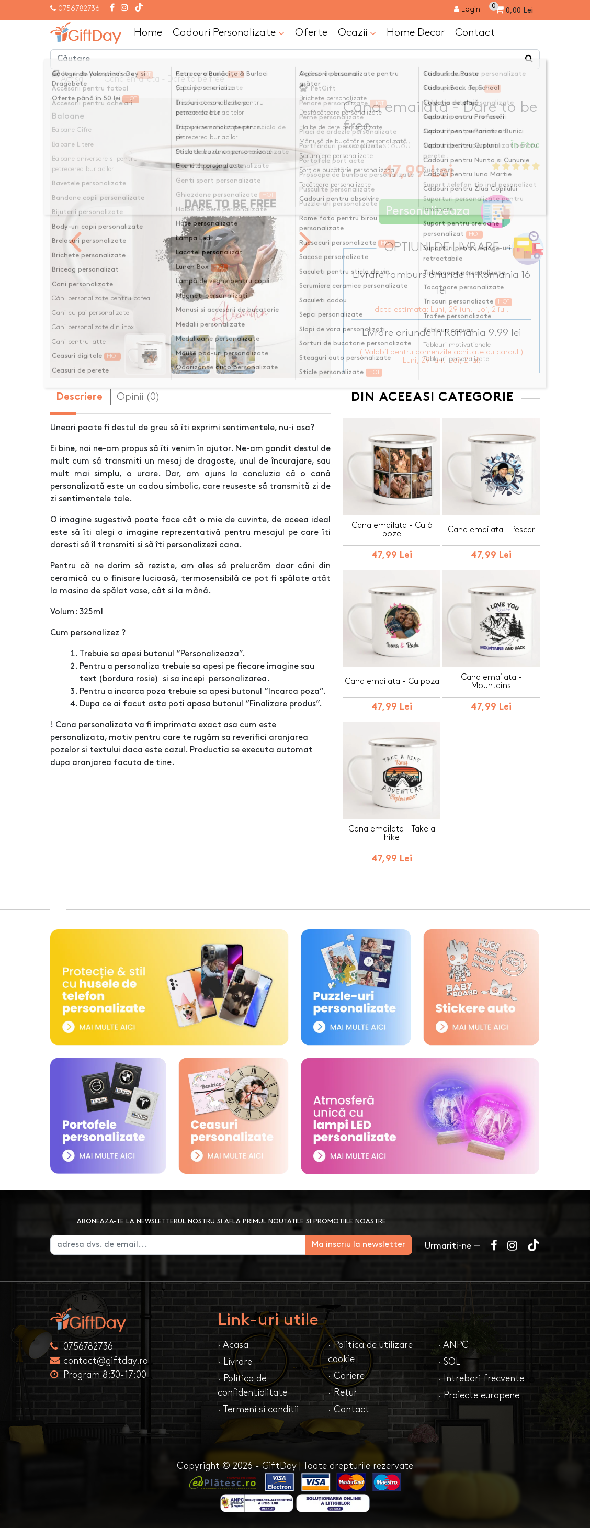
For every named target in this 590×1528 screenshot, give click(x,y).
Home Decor (416, 32)
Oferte (311, 32)
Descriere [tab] (79, 397)
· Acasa (233, 1345)
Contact (475, 32)
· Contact (348, 1409)
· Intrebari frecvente (481, 1378)
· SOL (449, 1361)
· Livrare (235, 1361)
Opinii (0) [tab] (138, 396)
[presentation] (75, 240)
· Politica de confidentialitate (252, 1385)
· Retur (342, 1392)
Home (148, 32)
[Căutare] (529, 59)
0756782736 (79, 8)
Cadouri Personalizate (229, 33)
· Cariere (346, 1376)
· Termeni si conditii (258, 1409)
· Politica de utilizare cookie (370, 1352)
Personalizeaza (444, 211)
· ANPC (453, 1345)
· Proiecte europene (478, 1395)
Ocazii (357, 33)
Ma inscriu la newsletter (358, 1245)
